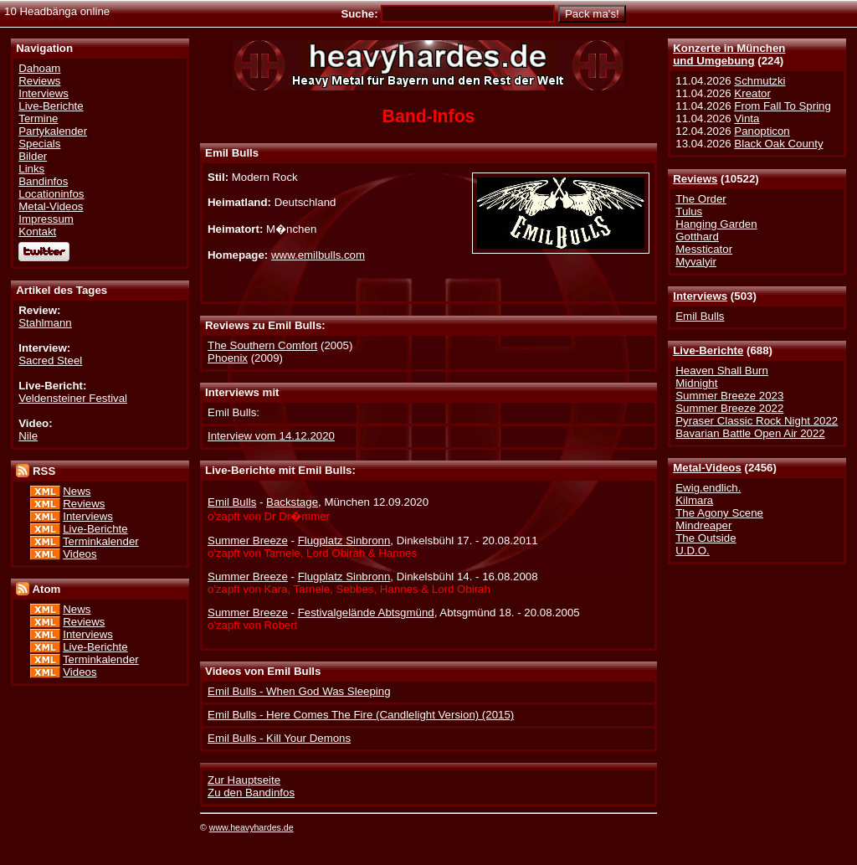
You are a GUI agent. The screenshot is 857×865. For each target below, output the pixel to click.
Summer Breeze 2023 (729, 395)
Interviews (700, 296)
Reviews (695, 178)
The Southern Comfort (262, 345)
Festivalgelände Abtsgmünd (366, 612)
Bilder (32, 156)
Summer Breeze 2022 (729, 408)
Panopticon (761, 131)
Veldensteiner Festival (72, 398)
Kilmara (694, 500)
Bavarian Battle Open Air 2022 (749, 433)
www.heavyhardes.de (251, 827)
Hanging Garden (716, 224)
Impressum (46, 219)
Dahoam (39, 68)
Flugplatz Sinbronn (344, 540)
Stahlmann (44, 323)
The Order (700, 199)
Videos (79, 554)
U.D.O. (692, 550)
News (76, 491)
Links (31, 168)
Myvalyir (695, 261)
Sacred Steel (50, 360)
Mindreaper (703, 525)
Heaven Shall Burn (721, 370)
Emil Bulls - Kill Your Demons (279, 738)
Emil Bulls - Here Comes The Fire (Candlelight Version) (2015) (361, 714)
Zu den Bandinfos (251, 792)
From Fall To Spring (782, 106)
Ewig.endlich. (708, 487)
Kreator (752, 93)
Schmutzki (759, 81)
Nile (28, 436)
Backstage (292, 502)
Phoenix (228, 358)
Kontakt (37, 231)
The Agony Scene (719, 513)
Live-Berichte (708, 350)
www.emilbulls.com (318, 255)
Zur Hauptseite (244, 780)
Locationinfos (51, 194)
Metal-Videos (707, 467)
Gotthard (697, 236)
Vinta (746, 118)
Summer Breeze (248, 540)
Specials (39, 143)
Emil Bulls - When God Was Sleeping (299, 691)
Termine (38, 118)
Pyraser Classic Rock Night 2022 (756, 420)
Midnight (696, 383)
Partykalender (52, 131)
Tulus (688, 211)
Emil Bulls (699, 316)
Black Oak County (778, 143)
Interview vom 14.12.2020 (271, 436)
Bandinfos (43, 181)
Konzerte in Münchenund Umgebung (729, 54)
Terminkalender (101, 541)
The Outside (705, 538)
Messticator (703, 249)
